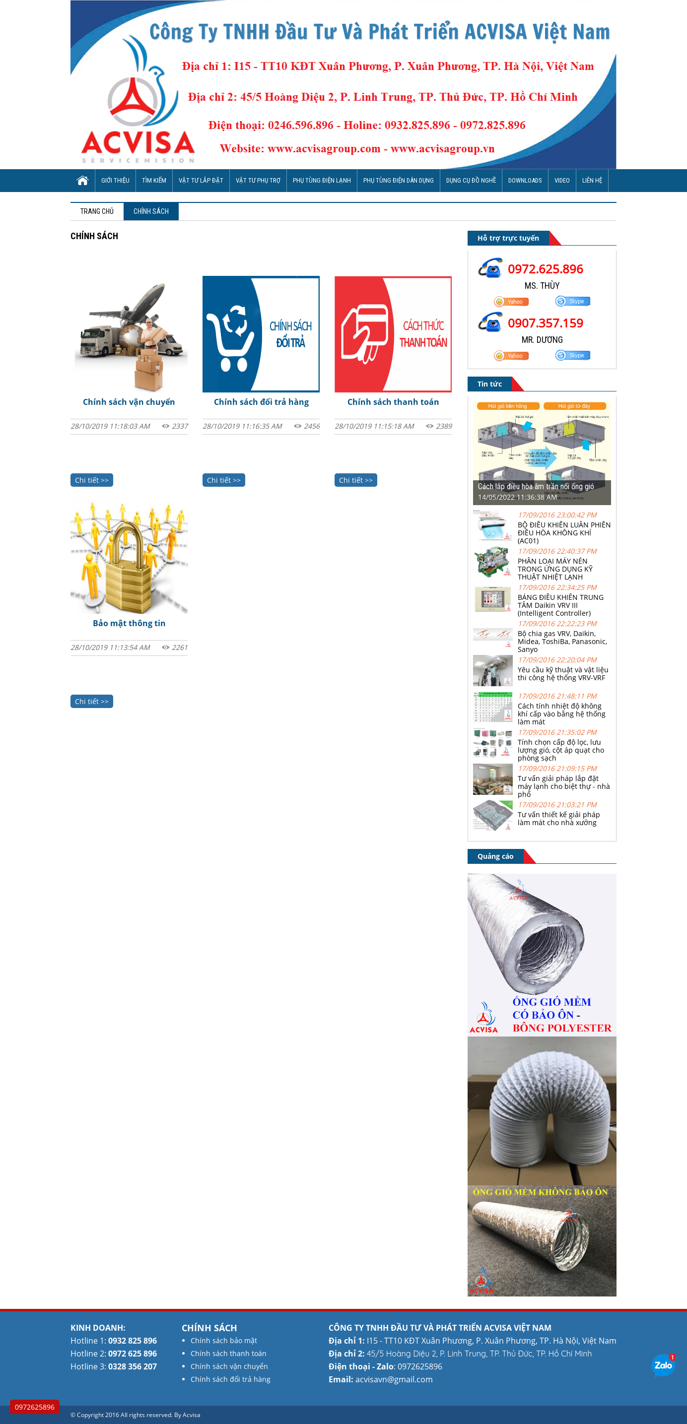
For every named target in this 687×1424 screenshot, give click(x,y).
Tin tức (490, 383)
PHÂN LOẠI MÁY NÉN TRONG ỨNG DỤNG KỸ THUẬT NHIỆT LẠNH (555, 569)
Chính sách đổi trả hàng (261, 401)
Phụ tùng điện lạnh (322, 180)
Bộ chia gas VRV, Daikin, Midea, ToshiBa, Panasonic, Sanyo (562, 641)
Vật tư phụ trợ (258, 180)
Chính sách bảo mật (224, 1340)
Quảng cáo (496, 856)
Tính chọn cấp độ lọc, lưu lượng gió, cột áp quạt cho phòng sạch (561, 750)
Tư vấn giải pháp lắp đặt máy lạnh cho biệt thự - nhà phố (564, 786)
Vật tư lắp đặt (201, 180)
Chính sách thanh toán (393, 401)
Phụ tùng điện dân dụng (398, 180)
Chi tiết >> (92, 480)
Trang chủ (97, 211)
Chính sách (151, 211)
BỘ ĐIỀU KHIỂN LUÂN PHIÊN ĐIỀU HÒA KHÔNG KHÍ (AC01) (564, 532)
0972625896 (35, 1407)
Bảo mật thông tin (129, 623)
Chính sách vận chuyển (129, 401)
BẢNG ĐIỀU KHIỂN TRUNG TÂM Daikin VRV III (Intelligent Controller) (561, 605)
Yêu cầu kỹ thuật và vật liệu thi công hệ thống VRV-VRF (563, 673)
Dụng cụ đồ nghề (471, 180)
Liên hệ (592, 180)
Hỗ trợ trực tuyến (508, 238)
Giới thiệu (115, 180)
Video (562, 180)
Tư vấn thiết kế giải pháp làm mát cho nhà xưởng (559, 818)
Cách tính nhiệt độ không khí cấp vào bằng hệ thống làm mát (562, 713)
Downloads (525, 180)
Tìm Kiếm (154, 180)
